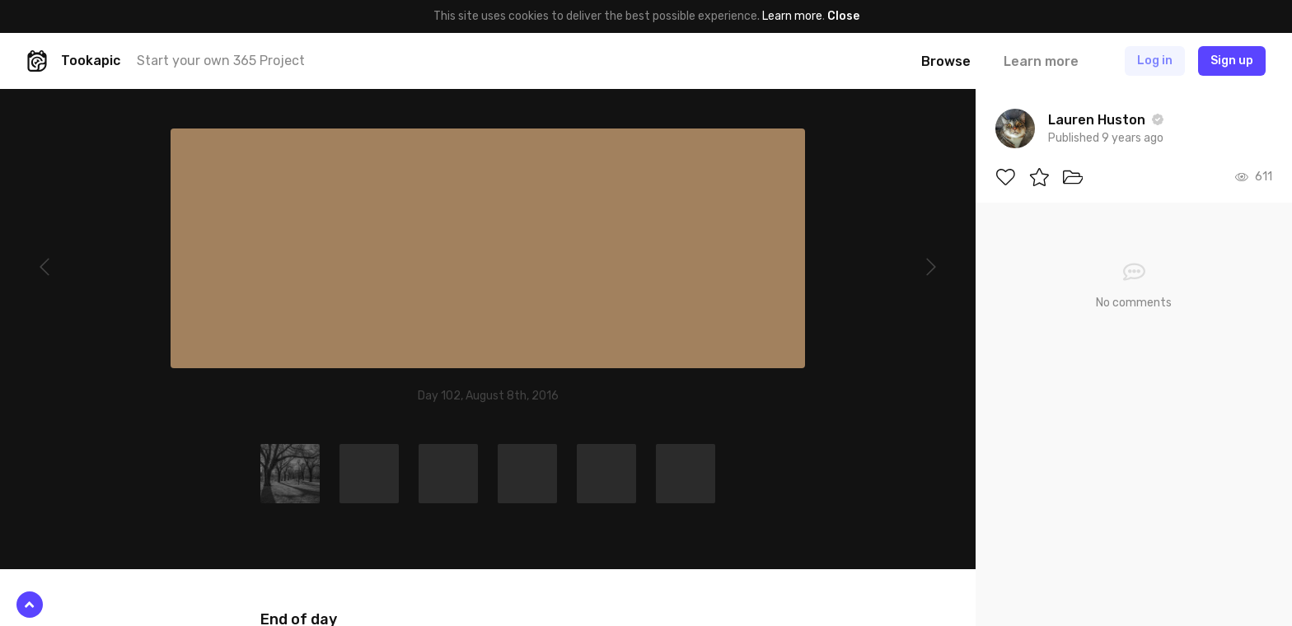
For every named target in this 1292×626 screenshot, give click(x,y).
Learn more (792, 16)
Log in (1155, 61)
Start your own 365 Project (221, 60)
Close (843, 16)
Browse (946, 61)
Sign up (1231, 61)
